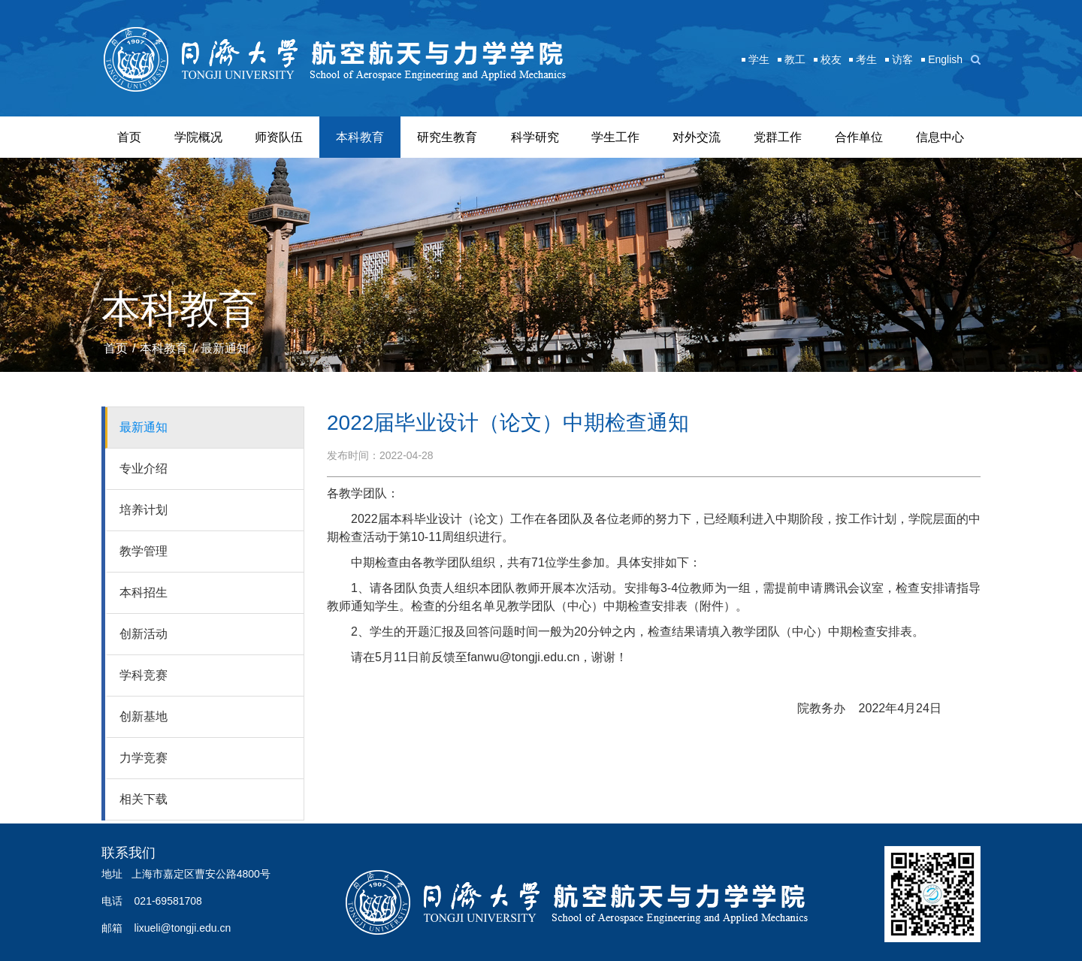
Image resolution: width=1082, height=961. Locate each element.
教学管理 (143, 551)
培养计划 (143, 509)
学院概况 (198, 137)
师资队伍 (279, 137)
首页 (129, 137)
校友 (831, 59)
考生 (866, 59)
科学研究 (535, 137)
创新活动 (143, 633)
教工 (794, 59)
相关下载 (143, 799)
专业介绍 (143, 468)
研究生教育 (447, 137)
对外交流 (696, 137)
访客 (902, 59)
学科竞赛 (143, 675)
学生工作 (615, 137)
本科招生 (143, 592)
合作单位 (859, 137)
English (945, 59)
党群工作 (778, 137)
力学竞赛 (143, 757)
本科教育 (360, 137)
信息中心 (940, 137)
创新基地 (143, 716)
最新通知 (225, 348)
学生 (758, 59)
